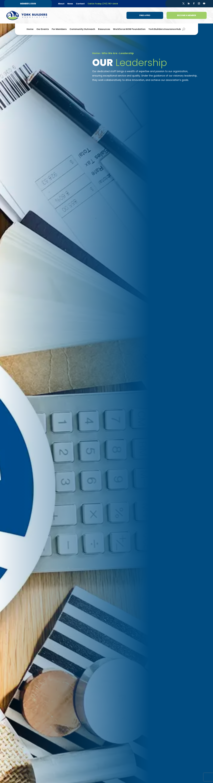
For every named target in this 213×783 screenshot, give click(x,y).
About (61, 3)
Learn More (43, 431)
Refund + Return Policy (42, 774)
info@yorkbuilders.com (176, 735)
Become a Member (186, 15)
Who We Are (109, 53)
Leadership (126, 53)
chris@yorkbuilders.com (43, 515)
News (70, 3)
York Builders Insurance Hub (164, 29)
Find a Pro (145, 15)
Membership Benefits (169, 667)
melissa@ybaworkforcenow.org (171, 466)
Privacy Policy (22, 774)
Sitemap (194, 776)
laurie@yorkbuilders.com (43, 420)
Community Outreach (82, 29)
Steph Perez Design (179, 776)
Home (30, 29)
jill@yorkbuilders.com (105, 515)
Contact (80, 3)
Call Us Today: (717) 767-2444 (103, 3)
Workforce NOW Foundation (129, 29)
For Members (59, 29)
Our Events (42, 29)
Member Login (28, 3)
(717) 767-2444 (172, 727)
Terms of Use (61, 774)
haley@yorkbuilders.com (105, 420)
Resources (104, 29)
